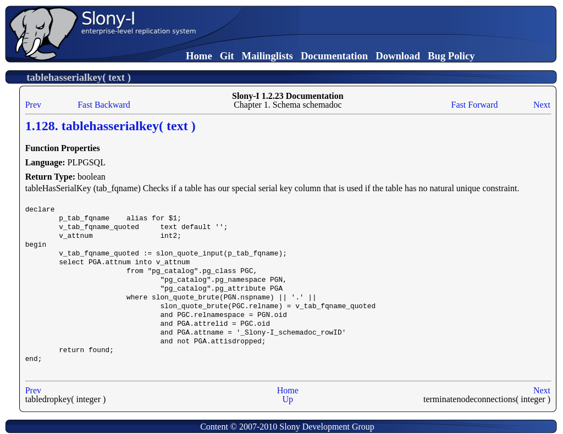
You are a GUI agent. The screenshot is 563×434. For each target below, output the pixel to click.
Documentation (334, 56)
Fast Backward (104, 104)
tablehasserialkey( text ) (78, 77)
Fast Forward (474, 104)
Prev (33, 104)
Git (227, 56)
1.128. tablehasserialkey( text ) (110, 126)
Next (541, 104)
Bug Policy (451, 56)
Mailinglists (267, 56)
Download (398, 56)
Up (288, 399)
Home (199, 56)
